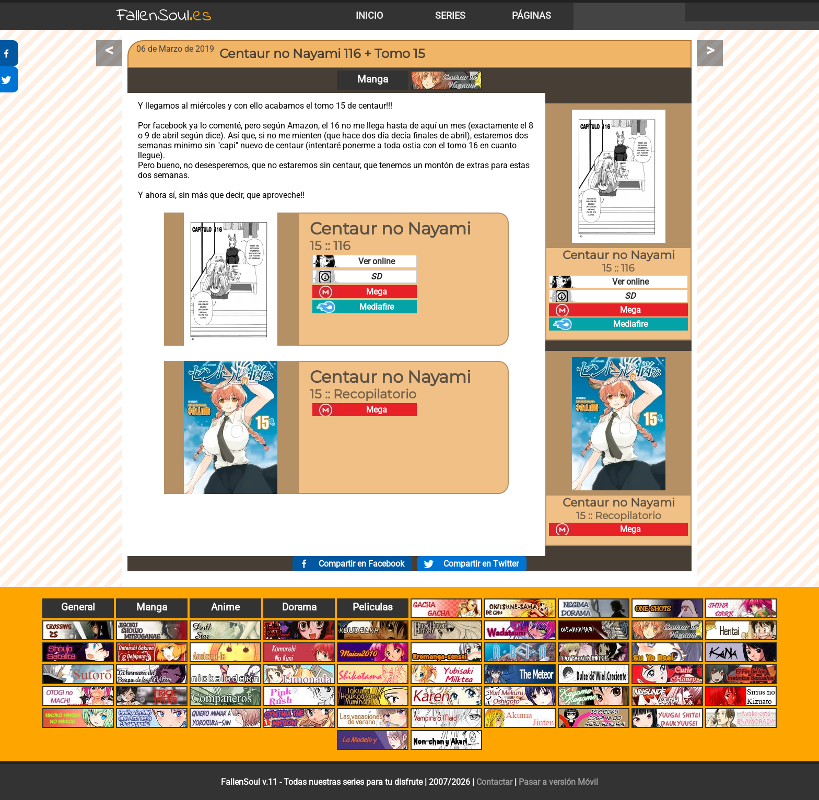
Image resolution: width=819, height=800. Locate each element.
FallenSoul (164, 16)
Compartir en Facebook (361, 564)
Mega (376, 292)
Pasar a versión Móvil (558, 782)
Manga (372, 79)
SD (376, 276)
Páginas (531, 15)
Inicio (369, 15)
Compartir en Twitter (481, 564)
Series (450, 15)
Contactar (494, 782)
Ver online (376, 261)
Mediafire (376, 307)
